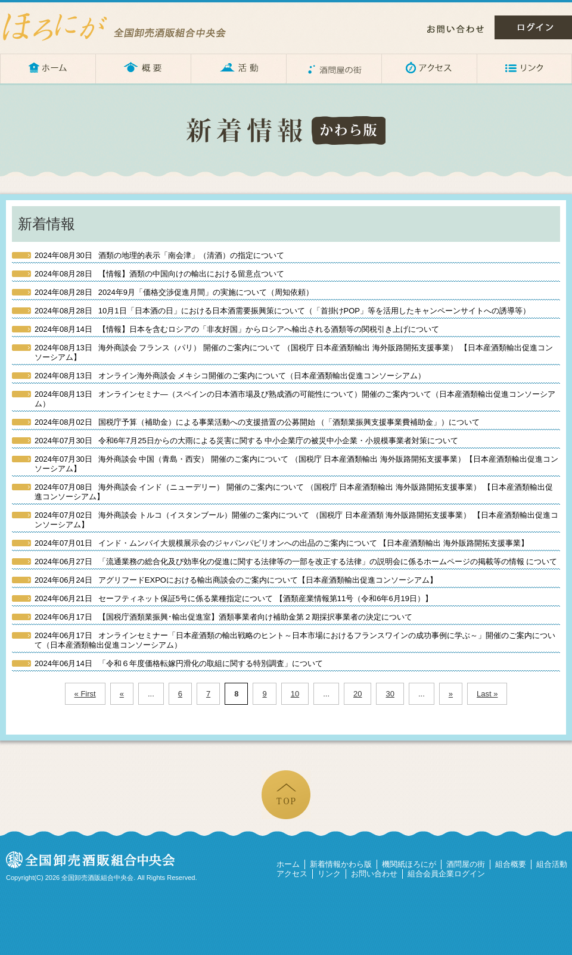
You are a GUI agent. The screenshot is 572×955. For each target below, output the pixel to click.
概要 (143, 68)
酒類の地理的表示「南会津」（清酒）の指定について (159, 255)
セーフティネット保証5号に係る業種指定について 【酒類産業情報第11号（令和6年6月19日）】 (234, 598)
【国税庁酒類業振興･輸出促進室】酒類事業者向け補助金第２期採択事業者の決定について (223, 616)
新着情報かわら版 (341, 864)
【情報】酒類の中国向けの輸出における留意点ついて (159, 273)
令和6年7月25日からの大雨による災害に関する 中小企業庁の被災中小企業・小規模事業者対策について (246, 440)
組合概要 (510, 864)
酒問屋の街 (333, 68)
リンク (524, 68)
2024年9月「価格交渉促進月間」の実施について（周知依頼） (174, 292)
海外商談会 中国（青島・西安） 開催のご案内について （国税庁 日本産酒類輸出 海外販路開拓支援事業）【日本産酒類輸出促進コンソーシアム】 (296, 464)
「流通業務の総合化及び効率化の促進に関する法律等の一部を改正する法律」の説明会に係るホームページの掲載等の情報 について (296, 561)
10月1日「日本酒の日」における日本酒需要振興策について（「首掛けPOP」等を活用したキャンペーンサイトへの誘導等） (282, 310)
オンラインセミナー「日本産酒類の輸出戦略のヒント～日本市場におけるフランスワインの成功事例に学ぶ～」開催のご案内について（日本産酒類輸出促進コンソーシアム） (295, 640)
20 (357, 693)
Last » (487, 693)
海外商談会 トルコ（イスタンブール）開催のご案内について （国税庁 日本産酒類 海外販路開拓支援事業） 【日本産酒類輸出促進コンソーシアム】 (296, 520)
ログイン (533, 27)
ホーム (47, 68)
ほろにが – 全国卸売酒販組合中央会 (125, 27)
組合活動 (551, 864)
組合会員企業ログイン (446, 873)
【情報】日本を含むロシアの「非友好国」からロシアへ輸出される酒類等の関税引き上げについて (237, 329)
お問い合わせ (455, 29)
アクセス (429, 68)
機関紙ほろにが (409, 864)
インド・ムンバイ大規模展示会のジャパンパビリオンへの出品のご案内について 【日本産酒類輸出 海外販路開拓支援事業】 (282, 543)
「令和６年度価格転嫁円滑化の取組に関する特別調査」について (179, 663)
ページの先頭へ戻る (286, 794)
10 (295, 693)
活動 (238, 68)
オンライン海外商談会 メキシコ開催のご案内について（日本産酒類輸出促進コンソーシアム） (230, 375)
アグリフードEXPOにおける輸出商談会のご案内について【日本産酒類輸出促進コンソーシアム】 (236, 580)
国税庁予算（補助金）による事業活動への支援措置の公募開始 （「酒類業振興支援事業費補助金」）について (257, 422)
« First (85, 693)
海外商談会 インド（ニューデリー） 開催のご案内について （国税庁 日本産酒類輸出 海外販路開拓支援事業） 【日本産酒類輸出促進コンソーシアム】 (294, 492)
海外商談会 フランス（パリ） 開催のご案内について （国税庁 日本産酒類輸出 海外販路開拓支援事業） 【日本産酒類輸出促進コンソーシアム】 (294, 352)
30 (390, 693)
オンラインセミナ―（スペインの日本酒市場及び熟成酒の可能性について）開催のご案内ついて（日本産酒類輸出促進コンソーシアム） (295, 399)
